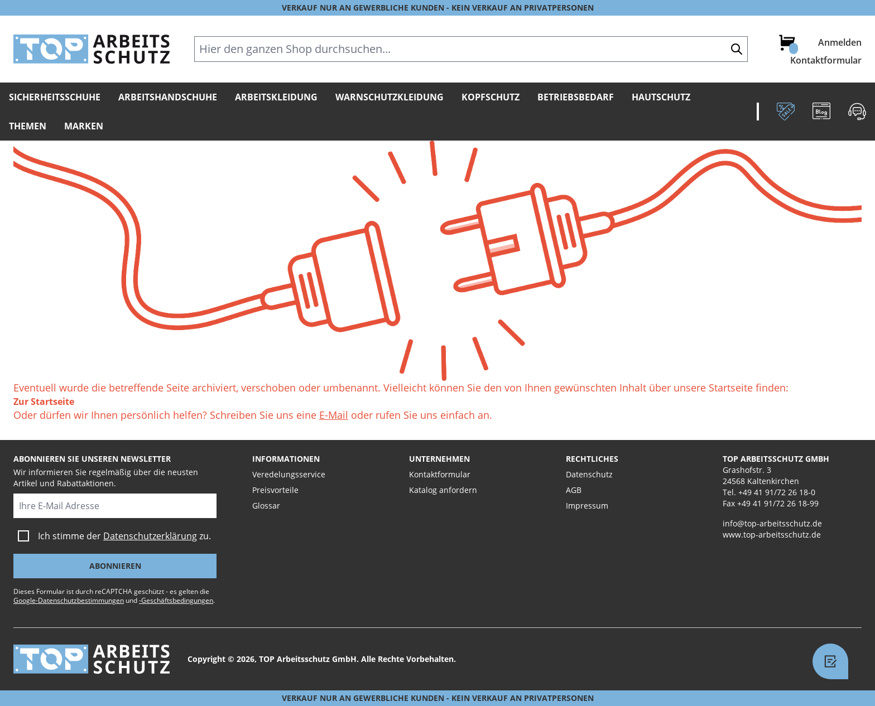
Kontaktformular (826, 60)
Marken (83, 126)
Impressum (587, 505)
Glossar (266, 505)
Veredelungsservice (288, 474)
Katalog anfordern (443, 490)
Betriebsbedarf (575, 97)
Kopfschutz (490, 97)
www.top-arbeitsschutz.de (772, 534)
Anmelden (840, 42)
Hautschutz (661, 97)
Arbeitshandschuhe (167, 97)
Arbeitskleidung (276, 97)
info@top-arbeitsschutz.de (772, 523)
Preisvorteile (275, 490)
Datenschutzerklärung (150, 536)
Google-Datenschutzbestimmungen (68, 600)
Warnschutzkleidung (389, 97)
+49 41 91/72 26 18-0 (776, 492)
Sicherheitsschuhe (54, 97)
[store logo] (91, 49)
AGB (573, 490)
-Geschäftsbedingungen (176, 600)
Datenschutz (589, 474)
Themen (27, 126)
